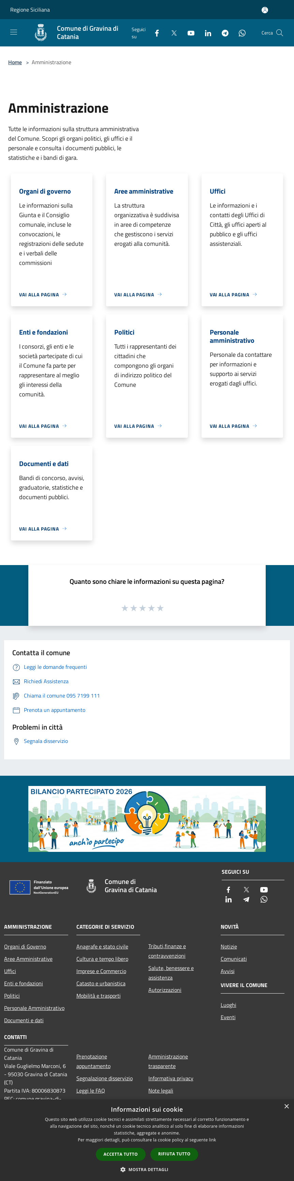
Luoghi (228, 1005)
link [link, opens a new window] (212, 1140)
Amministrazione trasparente (168, 1061)
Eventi (228, 1017)
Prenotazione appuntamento (93, 1061)
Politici (12, 996)
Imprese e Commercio (101, 971)
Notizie (229, 946)
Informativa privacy (170, 1078)
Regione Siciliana (30, 9)
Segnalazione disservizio (104, 1078)
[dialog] (147, 1140)
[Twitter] (171, 32)
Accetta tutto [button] (121, 1154)
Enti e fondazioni (23, 983)
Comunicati (234, 959)
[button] (147, 1169)
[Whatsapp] (239, 32)
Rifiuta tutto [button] (174, 1154)
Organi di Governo (25, 946)
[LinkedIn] (205, 32)
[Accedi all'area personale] (264, 10)
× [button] (286, 1106)
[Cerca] (280, 33)
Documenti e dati (24, 1020)
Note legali (160, 1090)
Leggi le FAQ (90, 1090)
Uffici (10, 971)
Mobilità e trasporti (98, 996)
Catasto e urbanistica (101, 983)
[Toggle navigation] (14, 32)
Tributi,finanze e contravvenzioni (167, 951)
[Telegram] (222, 32)
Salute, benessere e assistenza (171, 973)
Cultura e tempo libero (102, 959)
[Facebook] (154, 32)
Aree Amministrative (28, 959)
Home (15, 62)
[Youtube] (188, 32)
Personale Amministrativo (34, 1008)
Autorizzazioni (164, 990)
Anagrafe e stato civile (102, 946)
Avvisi (228, 971)
